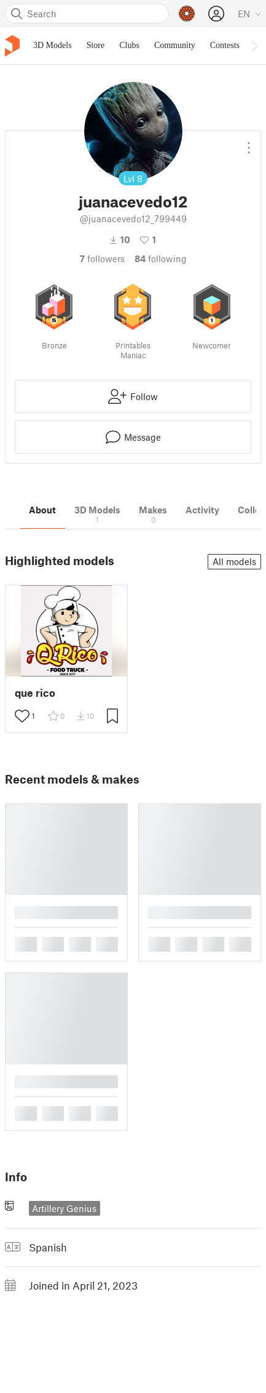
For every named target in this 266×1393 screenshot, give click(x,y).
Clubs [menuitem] (129, 45)
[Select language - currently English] (249, 13)
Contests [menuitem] (225, 45)
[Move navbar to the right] (254, 45)
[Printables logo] (12, 46)
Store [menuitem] (96, 45)
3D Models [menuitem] (52, 45)
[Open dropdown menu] (249, 142)
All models (234, 561)
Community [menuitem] (174, 45)
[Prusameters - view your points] (187, 14)
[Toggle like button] (22, 716)
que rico (35, 693)
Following (161, 258)
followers (102, 258)
